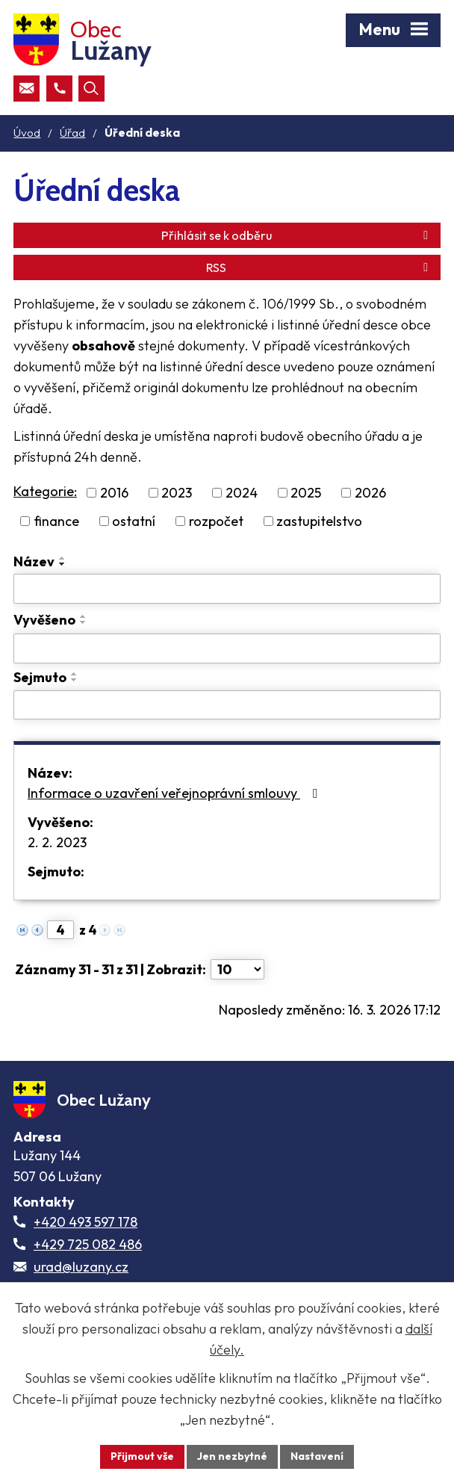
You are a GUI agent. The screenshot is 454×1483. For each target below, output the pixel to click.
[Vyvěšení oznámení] (227, 648)
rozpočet (216, 521)
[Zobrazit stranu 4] (60, 929)
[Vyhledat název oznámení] (227, 589)
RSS (319, 267)
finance (56, 521)
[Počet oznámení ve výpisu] (237, 969)
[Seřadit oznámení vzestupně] (63, 558)
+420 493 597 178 (85, 1221)
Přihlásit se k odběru (297, 235)
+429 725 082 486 (88, 1244)
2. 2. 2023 (57, 842)
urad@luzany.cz (81, 1266)
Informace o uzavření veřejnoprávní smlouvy (176, 793)
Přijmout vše (142, 1456)
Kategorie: (45, 491)
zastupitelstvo (319, 521)
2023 (176, 492)
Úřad (72, 133)
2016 (114, 492)
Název (34, 561)
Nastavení (316, 1456)
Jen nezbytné (232, 1456)
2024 (242, 492)
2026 (370, 492)
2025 (305, 492)
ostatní (133, 521)
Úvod (26, 133)
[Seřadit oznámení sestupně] (63, 564)
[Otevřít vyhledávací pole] (91, 88)
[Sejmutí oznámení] (227, 705)
